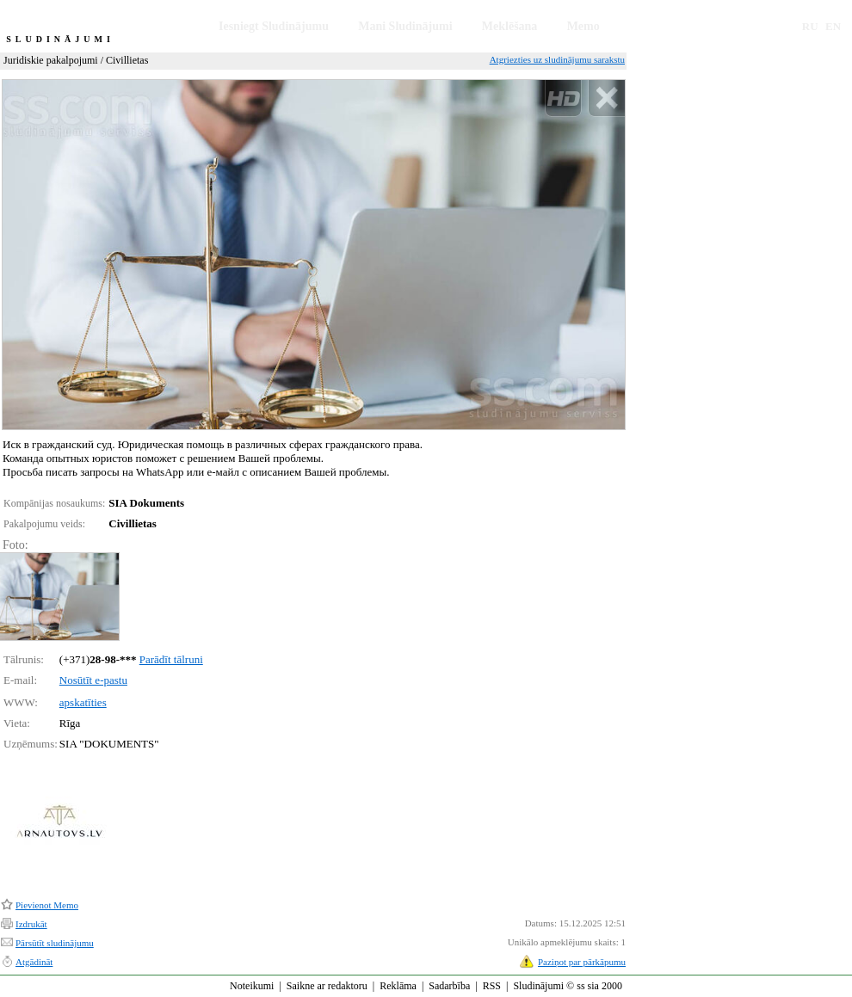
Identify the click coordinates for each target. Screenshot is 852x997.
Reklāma (398, 986)
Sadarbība (449, 986)
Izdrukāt (31, 924)
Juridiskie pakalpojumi (50, 60)
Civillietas (127, 60)
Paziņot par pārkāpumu (582, 962)
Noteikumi (252, 986)
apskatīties (83, 702)
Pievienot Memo (46, 905)
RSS (492, 986)
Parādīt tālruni (171, 659)
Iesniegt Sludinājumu (274, 26)
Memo (583, 26)
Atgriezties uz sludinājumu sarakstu (557, 59)
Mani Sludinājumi (405, 26)
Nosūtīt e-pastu (93, 680)
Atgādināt (33, 962)
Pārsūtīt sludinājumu (54, 943)
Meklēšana (510, 26)
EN (833, 26)
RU (810, 26)
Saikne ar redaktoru (327, 986)
